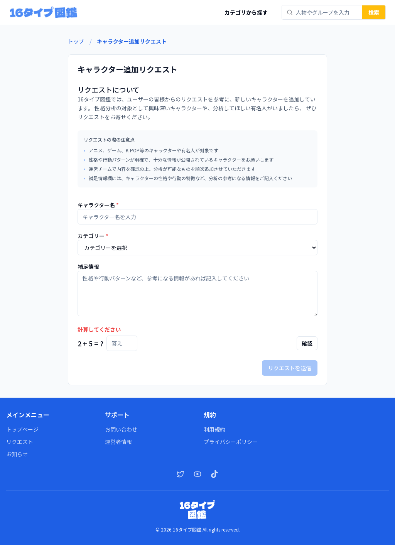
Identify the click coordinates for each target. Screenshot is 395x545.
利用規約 (214, 429)
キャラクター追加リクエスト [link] (132, 41)
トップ (76, 41)
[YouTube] (197, 474)
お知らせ (17, 454)
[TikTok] (214, 474)
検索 (373, 12)
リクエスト (19, 441)
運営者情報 (118, 441)
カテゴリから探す (246, 12)
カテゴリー (93, 236)
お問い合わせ (121, 429)
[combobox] (327, 12)
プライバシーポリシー (231, 441)
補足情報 (88, 266)
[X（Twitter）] (180, 474)
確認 (307, 343)
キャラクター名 (98, 205)
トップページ (22, 429)
